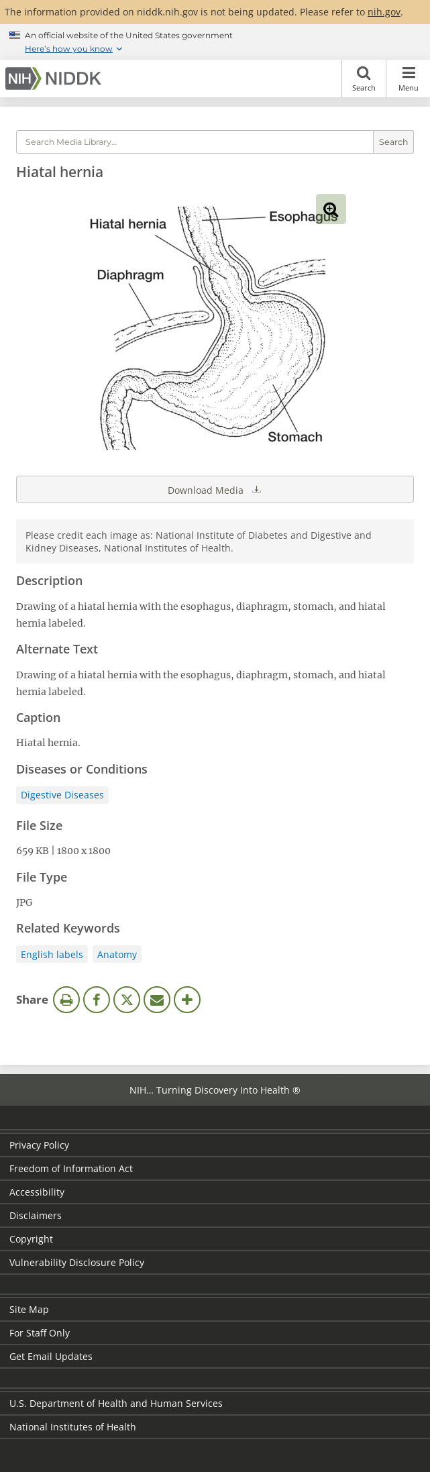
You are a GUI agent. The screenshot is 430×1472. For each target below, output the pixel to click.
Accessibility (36, 1192)
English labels (52, 954)
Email (157, 999)
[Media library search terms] (195, 142)
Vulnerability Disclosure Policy (76, 1262)
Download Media (215, 489)
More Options (187, 999)
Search (364, 78)
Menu (408, 78)
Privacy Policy (39, 1145)
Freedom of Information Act (71, 1168)
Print (66, 999)
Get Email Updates (51, 1356)
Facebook (96, 999)
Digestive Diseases (62, 794)
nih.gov (384, 11)
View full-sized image (331, 209)
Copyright (31, 1238)
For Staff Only (39, 1332)
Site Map (29, 1309)
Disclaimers (35, 1215)
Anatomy (117, 954)
